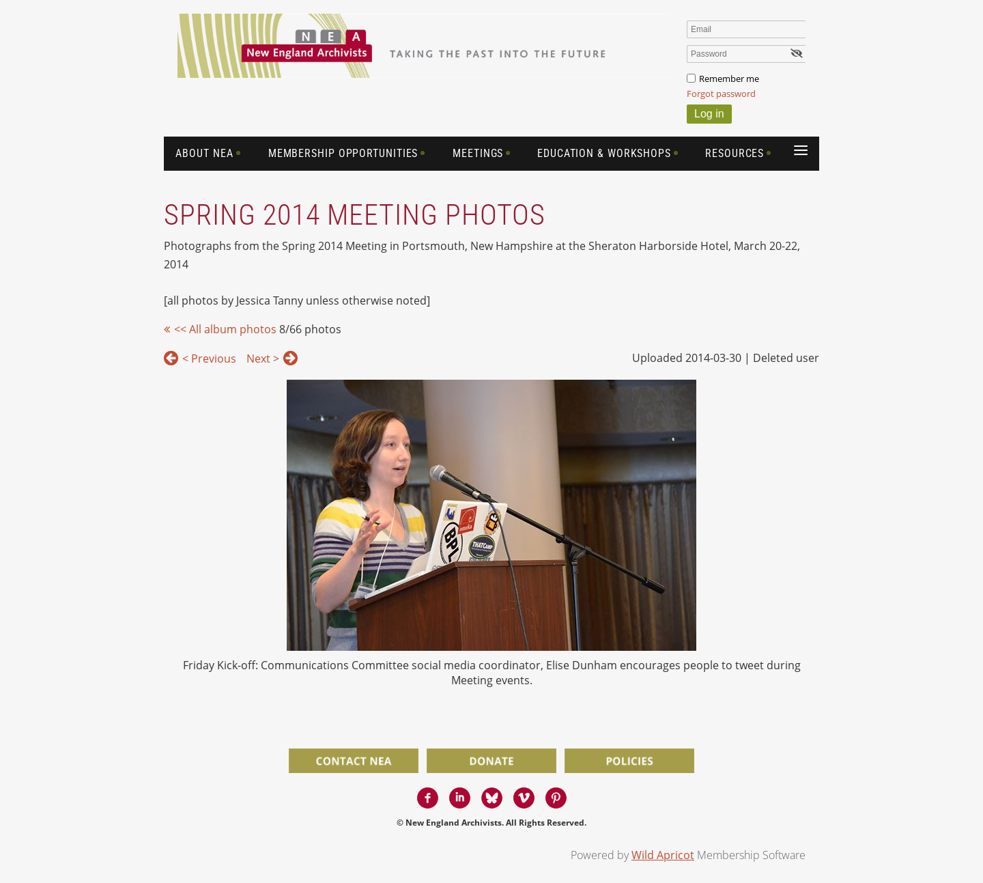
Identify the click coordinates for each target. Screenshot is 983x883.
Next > (262, 358)
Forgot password (721, 93)
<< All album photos (225, 329)
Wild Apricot (662, 855)
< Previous (209, 358)
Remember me (729, 78)
